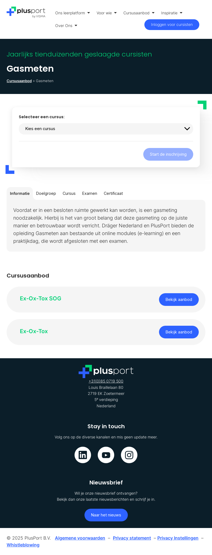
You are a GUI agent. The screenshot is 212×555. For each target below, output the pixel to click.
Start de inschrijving (168, 154)
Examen (89, 193)
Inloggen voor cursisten (172, 24)
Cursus (69, 193)
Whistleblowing (23, 545)
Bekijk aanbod (179, 299)
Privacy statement (132, 538)
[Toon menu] (203, 19)
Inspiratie (171, 12)
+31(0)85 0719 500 (106, 381)
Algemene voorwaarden (80, 538)
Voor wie (107, 12)
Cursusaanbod (139, 12)
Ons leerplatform (72, 12)
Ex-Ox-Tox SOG (40, 298)
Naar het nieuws (106, 515)
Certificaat (113, 193)
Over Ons (66, 25)
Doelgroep (46, 193)
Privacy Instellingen (177, 538)
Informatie (20, 193)
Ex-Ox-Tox (34, 331)
